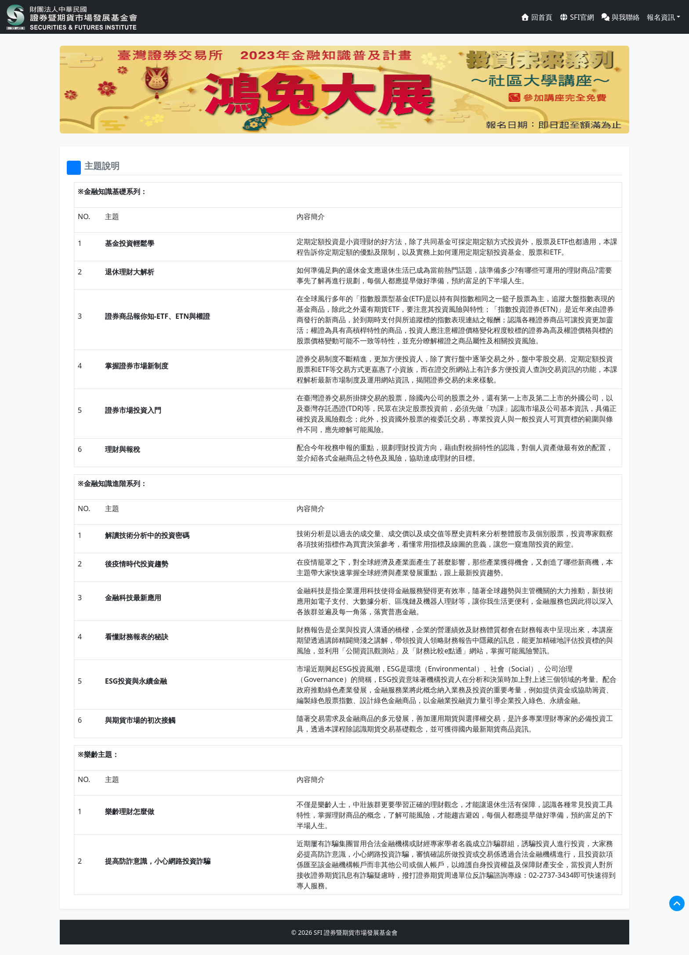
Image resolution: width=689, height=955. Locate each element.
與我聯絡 (620, 17)
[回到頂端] (677, 903)
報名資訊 (661, 17)
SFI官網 (576, 17)
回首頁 (536, 17)
